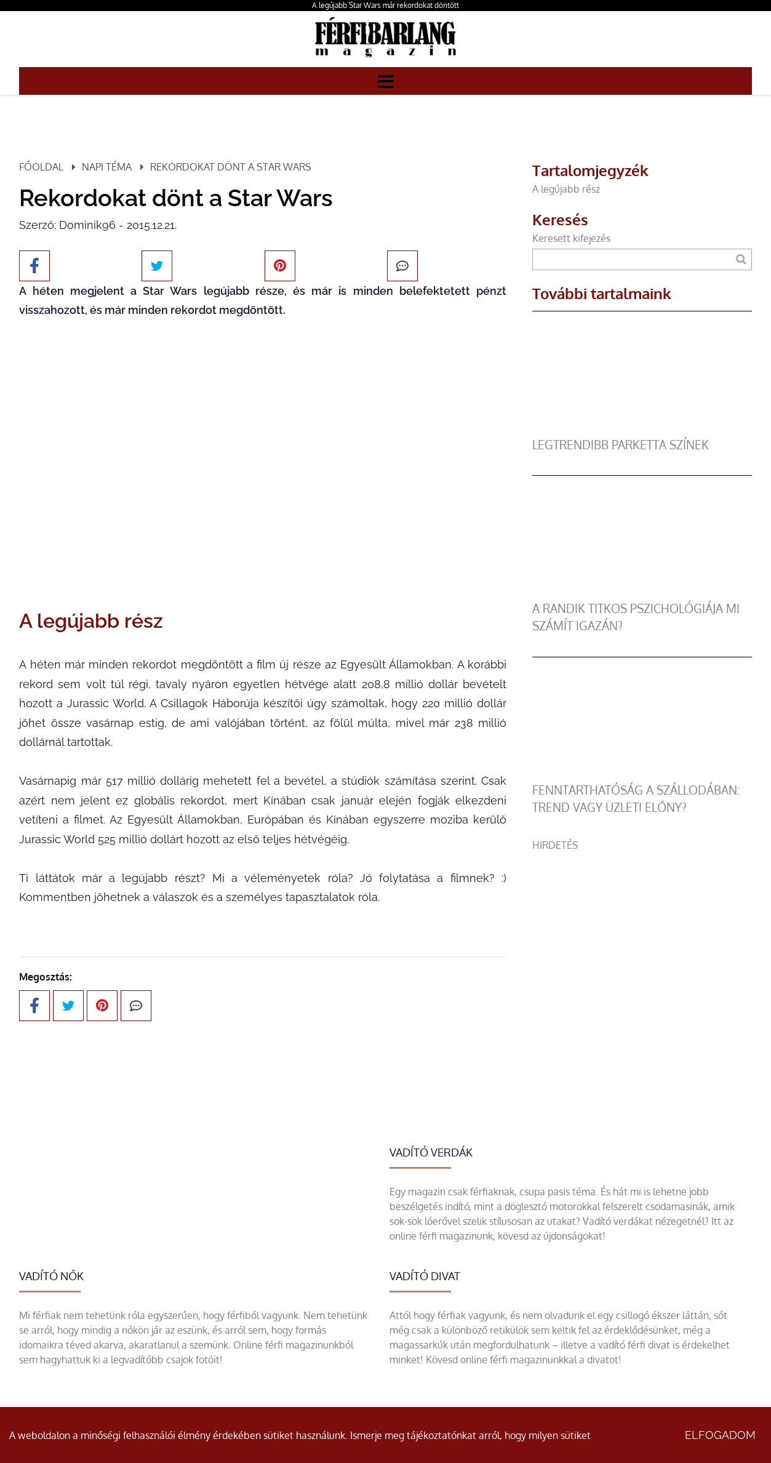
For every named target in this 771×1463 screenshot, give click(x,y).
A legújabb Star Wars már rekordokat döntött (385, 5)
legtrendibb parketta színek (620, 445)
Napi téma (107, 167)
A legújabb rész (566, 189)
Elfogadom (720, 1435)
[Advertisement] (642, 938)
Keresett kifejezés (571, 238)
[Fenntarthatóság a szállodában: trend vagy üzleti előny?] (642, 774)
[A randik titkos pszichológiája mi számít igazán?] (642, 593)
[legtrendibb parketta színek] (642, 429)
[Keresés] (740, 259)
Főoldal (41, 167)
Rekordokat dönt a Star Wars (230, 167)
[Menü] (386, 80)
